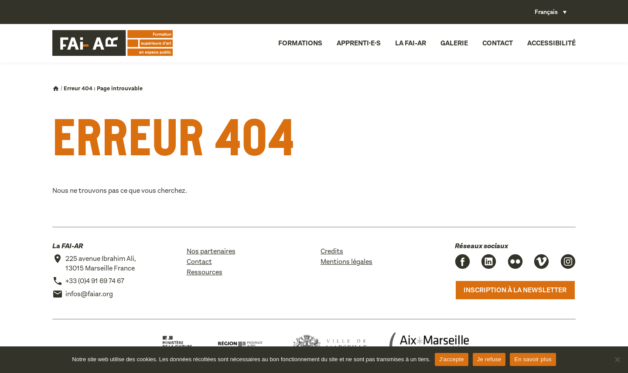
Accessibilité (551, 43)
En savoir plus (532, 359)
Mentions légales (346, 261)
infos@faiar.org (89, 293)
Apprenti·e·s (359, 43)
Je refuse (489, 359)
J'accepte (451, 359)
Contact (497, 43)
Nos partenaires (211, 251)
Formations (300, 43)
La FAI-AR (410, 43)
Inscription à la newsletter (515, 289)
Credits (332, 251)
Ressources (204, 272)
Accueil (55, 88)
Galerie (454, 43)
